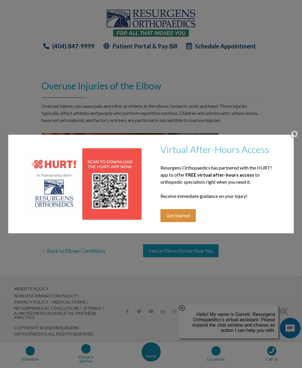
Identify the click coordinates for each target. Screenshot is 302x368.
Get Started (178, 215)
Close (294, 134)
